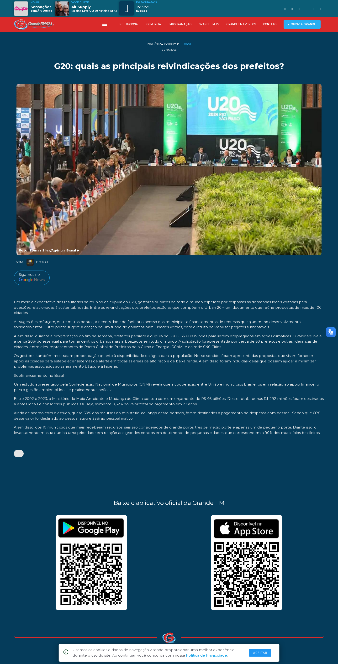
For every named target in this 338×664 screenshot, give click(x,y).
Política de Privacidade (206, 655)
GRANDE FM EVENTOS (241, 24)
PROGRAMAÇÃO (180, 24)
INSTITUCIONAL (129, 24)
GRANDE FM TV (209, 24)
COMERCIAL (154, 24)
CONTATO (269, 24)
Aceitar (260, 653)
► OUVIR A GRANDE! (302, 24)
